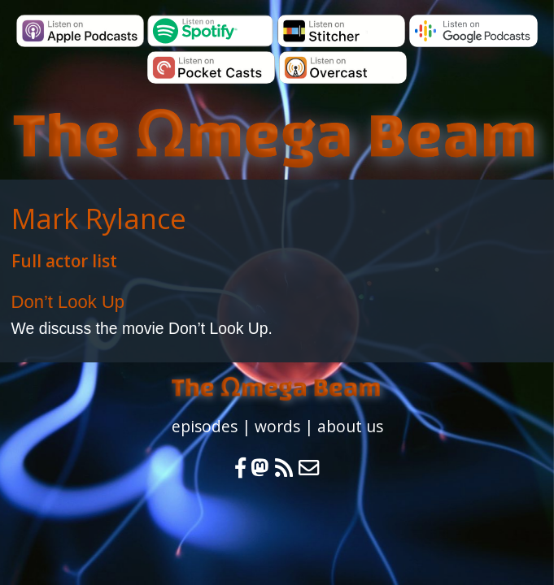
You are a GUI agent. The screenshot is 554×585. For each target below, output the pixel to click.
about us (350, 426)
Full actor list (64, 260)
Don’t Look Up (67, 302)
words (277, 426)
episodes (205, 426)
